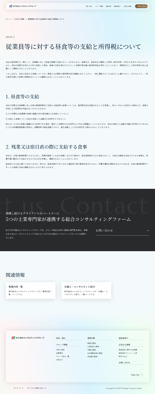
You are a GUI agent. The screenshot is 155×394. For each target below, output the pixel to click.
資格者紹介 (123, 338)
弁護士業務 (91, 350)
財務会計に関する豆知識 (128, 349)
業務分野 (91, 338)
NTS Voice (123, 356)
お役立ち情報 (124, 344)
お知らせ (59, 359)
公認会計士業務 (93, 346)
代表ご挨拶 (60, 349)
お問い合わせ (124, 362)
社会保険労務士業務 (94, 353)
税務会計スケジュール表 (128, 353)
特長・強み (61, 338)
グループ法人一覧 (62, 356)
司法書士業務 (92, 356)
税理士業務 (91, 343)
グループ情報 (61, 344)
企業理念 (59, 353)
